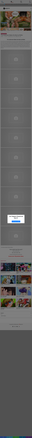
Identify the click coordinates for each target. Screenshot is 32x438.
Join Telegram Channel (16, 221)
